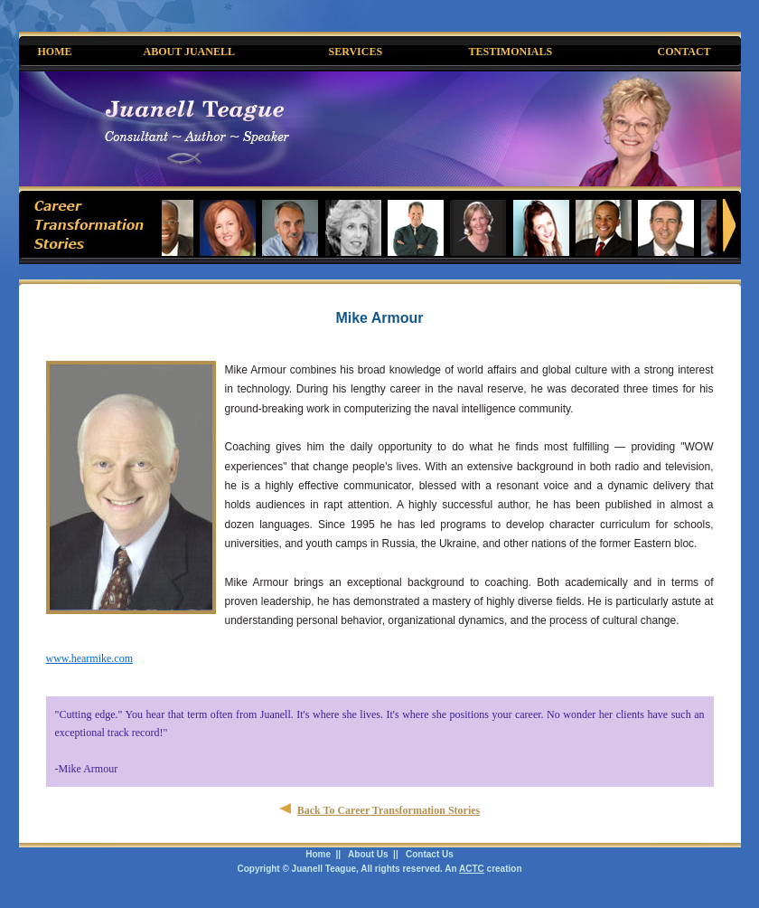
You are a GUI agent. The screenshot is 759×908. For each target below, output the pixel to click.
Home (318, 854)
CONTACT (684, 51)
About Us (368, 854)
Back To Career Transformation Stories (388, 810)
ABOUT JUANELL (189, 51)
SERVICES (356, 51)
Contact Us (430, 854)
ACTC (471, 869)
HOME (55, 51)
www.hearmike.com (90, 658)
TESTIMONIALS (511, 51)
